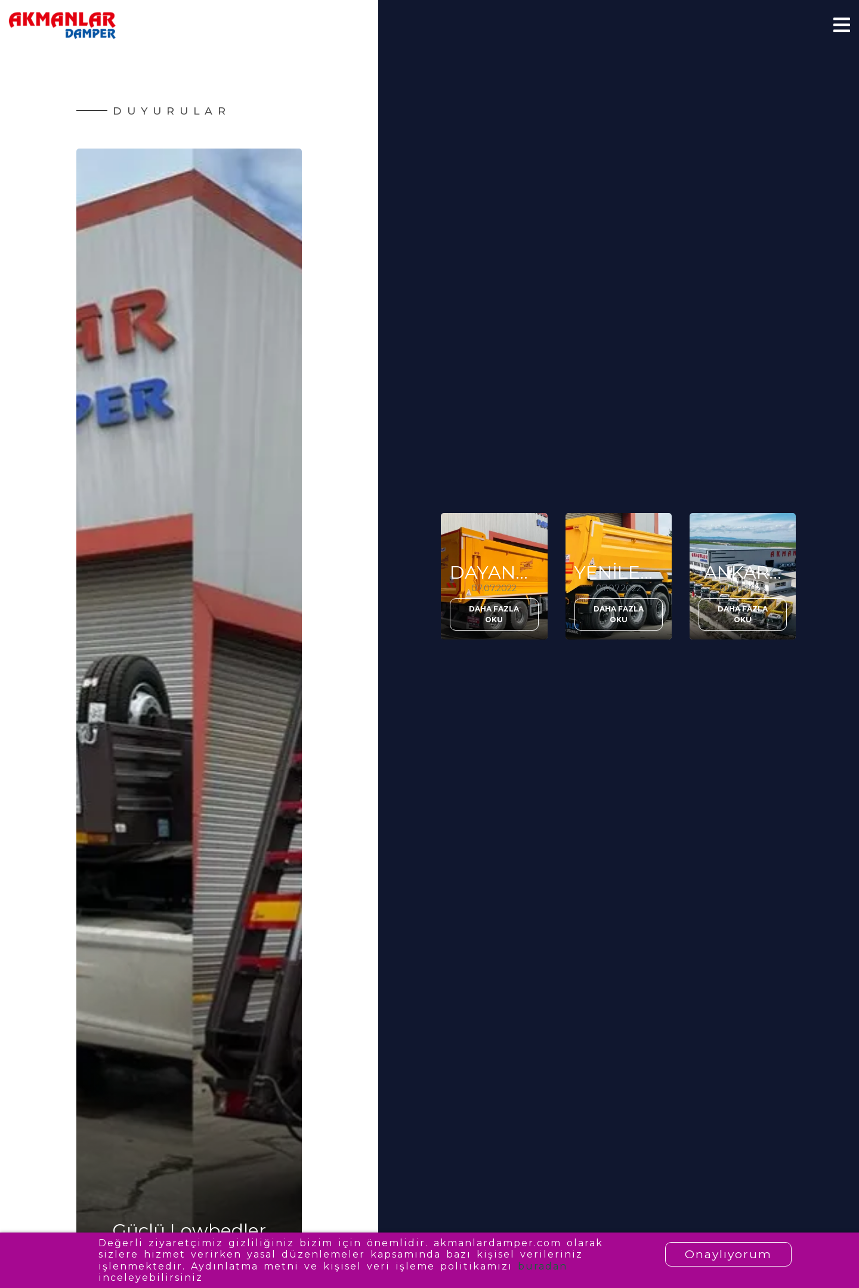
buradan (542, 1266)
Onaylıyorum (728, 1254)
